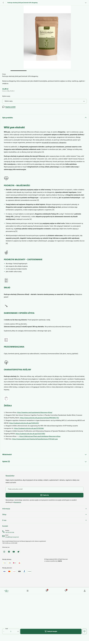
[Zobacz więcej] (86, 3)
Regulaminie (17, 502)
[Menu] (27, 590)
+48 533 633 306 (9, 532)
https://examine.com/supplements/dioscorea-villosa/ (34, 412)
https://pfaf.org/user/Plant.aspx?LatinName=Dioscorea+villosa (39, 436)
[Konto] (84, 590)
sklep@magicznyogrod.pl (12, 537)
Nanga (4, 74)
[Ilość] (11, 631)
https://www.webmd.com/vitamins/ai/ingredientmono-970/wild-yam (35, 439)
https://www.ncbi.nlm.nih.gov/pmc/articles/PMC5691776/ (39, 418)
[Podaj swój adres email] (44, 489)
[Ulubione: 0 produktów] (65, 590)
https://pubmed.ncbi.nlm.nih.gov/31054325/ (24, 423)
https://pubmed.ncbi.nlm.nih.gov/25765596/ (29, 428)
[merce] (60, 561)
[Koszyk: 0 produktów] (46, 590)
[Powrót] (3, 3)
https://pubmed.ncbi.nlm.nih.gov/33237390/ (30, 434)
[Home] (6, 590)
